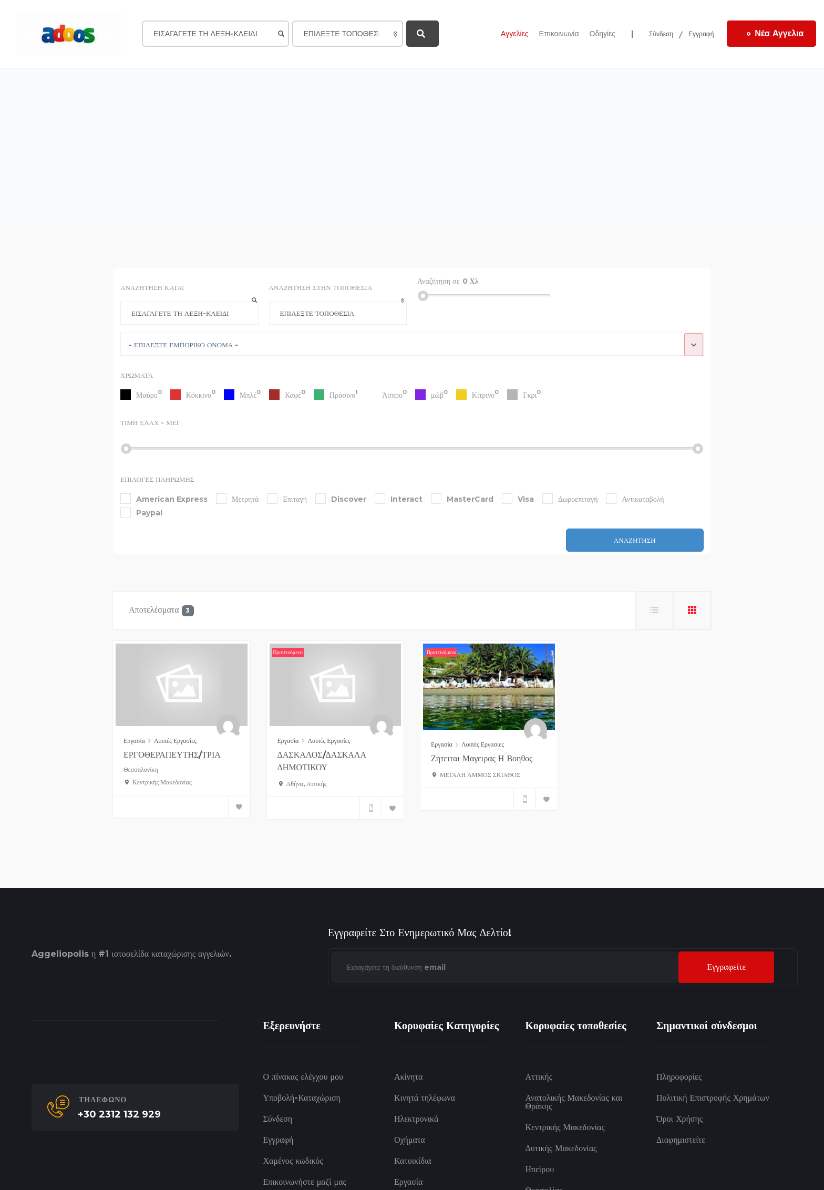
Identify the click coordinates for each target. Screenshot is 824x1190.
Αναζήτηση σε (438, 281)
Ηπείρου (539, 1169)
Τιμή (150, 422)
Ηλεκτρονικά (416, 1119)
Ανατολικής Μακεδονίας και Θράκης (573, 1102)
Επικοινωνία (559, 33)
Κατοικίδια (412, 1161)
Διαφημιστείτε (680, 1140)
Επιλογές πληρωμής (157, 479)
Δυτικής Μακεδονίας (560, 1148)
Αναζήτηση (635, 540)
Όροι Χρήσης (679, 1119)
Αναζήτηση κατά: (152, 287)
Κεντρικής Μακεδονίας (564, 1127)
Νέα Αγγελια (775, 33)
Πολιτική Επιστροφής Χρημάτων (712, 1098)
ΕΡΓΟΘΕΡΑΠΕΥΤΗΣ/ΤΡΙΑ (172, 755)
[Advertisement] (412, 147)
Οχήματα (409, 1140)
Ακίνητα (408, 1077)
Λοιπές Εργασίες (175, 740)
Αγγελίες (514, 33)
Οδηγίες (603, 33)
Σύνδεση (661, 34)
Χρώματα (136, 375)
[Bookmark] (239, 806)
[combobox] (412, 344)
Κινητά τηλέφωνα (424, 1098)
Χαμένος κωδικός (293, 1161)
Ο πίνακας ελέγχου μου (303, 1077)
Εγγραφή (701, 34)
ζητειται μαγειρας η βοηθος (481, 758)
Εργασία (134, 740)
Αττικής (538, 1077)
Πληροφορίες (679, 1077)
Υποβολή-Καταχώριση (301, 1098)
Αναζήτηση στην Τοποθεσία (321, 287)
